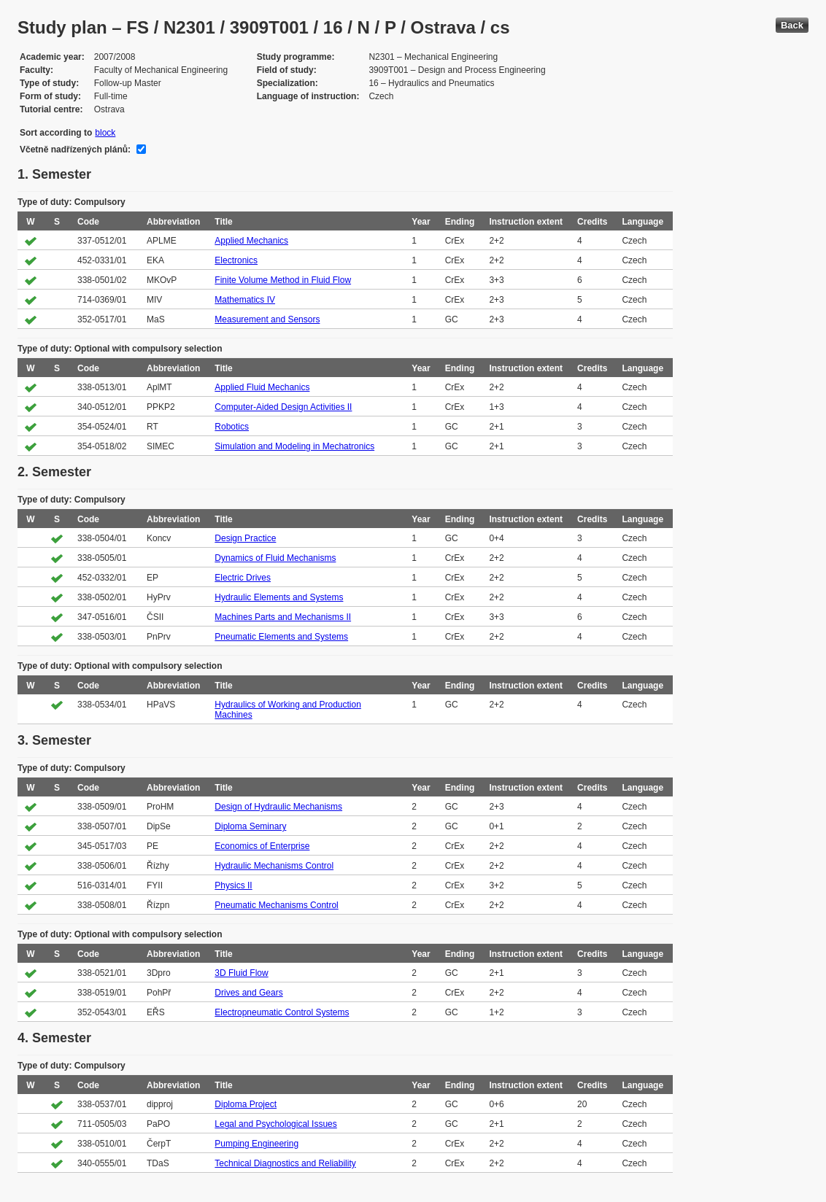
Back (792, 25)
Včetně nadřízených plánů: (75, 149)
